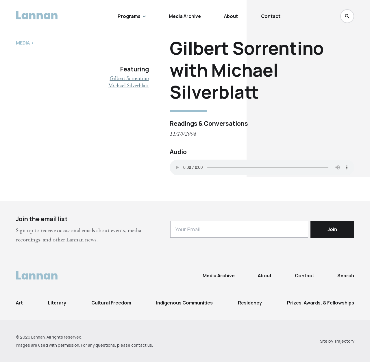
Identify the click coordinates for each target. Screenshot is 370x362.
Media (23, 43)
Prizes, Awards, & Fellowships (320, 303)
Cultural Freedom (111, 303)
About (231, 16)
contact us (141, 345)
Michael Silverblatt (128, 85)
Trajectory (344, 341)
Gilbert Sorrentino (129, 78)
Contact (270, 16)
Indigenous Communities (184, 303)
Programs (132, 16)
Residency (250, 303)
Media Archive (185, 16)
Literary (57, 303)
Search (345, 275)
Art (19, 303)
